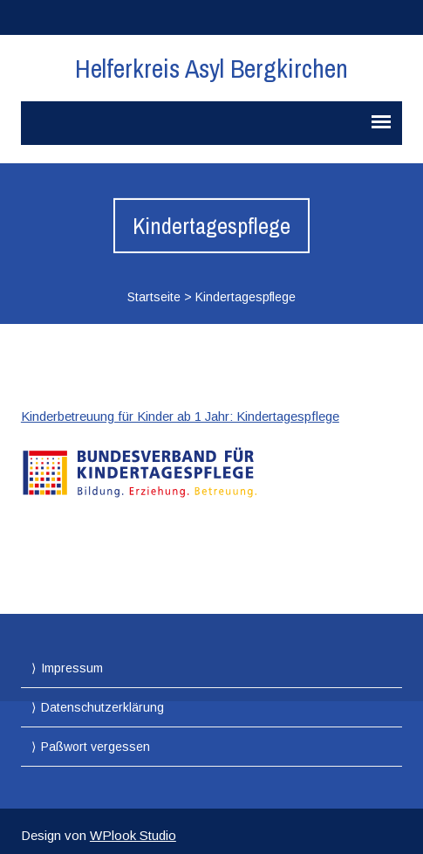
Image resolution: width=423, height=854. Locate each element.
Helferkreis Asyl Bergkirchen (211, 68)
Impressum (72, 668)
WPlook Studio (133, 835)
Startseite (154, 297)
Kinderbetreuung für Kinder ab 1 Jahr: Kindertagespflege (180, 416)
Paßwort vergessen (95, 747)
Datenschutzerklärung (102, 707)
